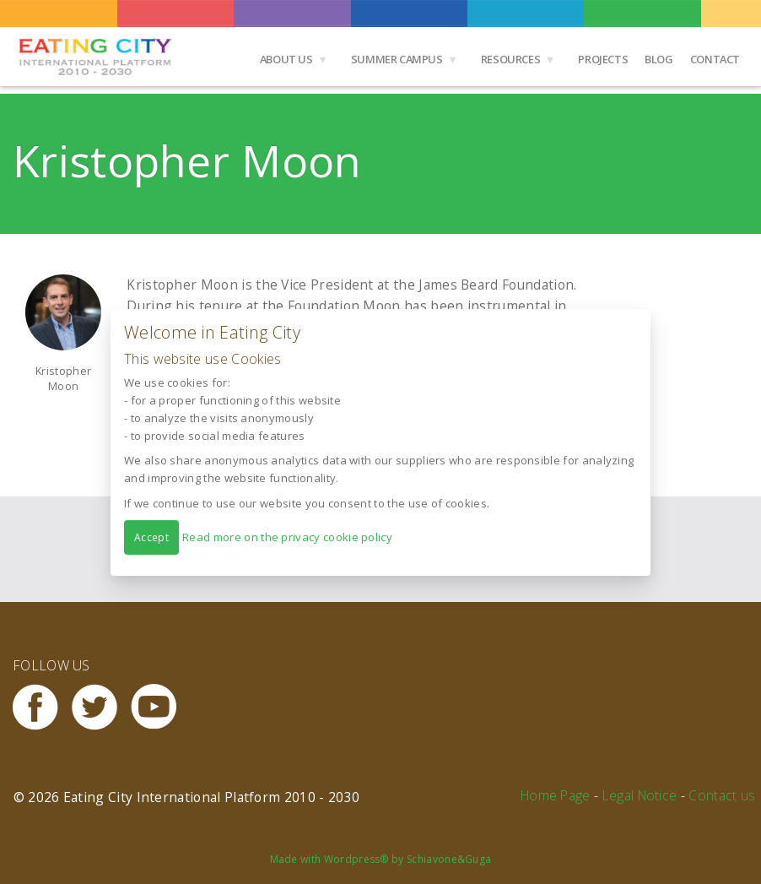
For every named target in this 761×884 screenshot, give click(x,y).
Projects (603, 59)
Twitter (101, 707)
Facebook (42, 707)
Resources (511, 59)
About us (286, 59)
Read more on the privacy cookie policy (287, 536)
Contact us (721, 795)
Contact (715, 59)
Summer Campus (397, 59)
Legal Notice (639, 795)
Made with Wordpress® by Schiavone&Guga (381, 859)
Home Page (556, 795)
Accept (151, 536)
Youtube (160, 707)
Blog (658, 59)
